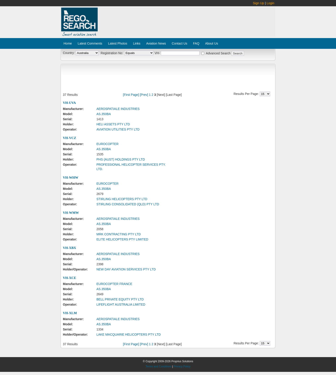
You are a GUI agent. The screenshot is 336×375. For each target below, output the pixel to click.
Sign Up (258, 3)
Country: (69, 53)
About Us (211, 43)
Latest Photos (117, 43)
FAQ (196, 43)
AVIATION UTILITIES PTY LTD (118, 129)
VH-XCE (69, 278)
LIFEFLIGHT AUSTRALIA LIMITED (120, 304)
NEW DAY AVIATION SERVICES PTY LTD (126, 269)
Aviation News (156, 43)
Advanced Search (218, 53)
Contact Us (179, 43)
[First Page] (131, 94)
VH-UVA (69, 103)
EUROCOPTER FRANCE (114, 284)
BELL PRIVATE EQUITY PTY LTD (120, 299)
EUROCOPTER (107, 144)
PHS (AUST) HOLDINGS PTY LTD (120, 159)
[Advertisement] (186, 20)
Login (270, 3)
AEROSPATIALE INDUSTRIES (118, 109)
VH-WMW (71, 212)
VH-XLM (70, 313)
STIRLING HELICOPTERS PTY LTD (121, 199)
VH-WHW (70, 177)
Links (136, 43)
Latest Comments (90, 43)
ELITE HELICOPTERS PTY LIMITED (122, 239)
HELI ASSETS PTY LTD (113, 124)
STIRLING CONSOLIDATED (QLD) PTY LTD (127, 204)
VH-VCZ (69, 138)
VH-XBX (69, 248)
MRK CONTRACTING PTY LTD (118, 234)
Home (68, 43)
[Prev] (144, 94)
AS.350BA (103, 114)
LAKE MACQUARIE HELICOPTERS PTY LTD (128, 334)
